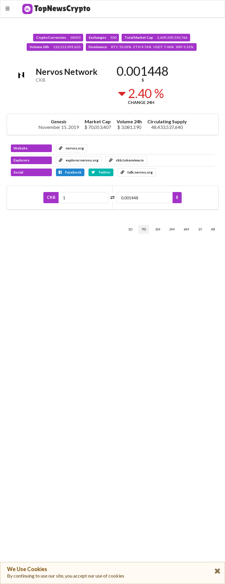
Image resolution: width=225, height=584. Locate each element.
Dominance (141, 47)
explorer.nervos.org (78, 160)
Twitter (100, 172)
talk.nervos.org (137, 172)
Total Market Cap (156, 37)
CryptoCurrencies (58, 37)
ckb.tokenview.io (126, 160)
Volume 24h (55, 47)
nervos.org (71, 148)
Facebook (70, 172)
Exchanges (102, 37)
